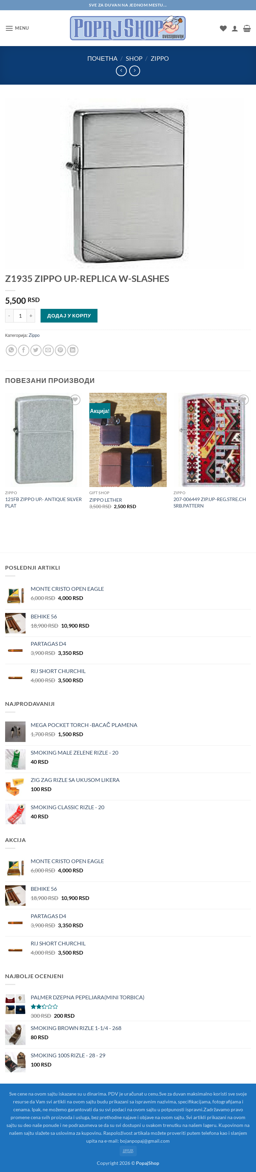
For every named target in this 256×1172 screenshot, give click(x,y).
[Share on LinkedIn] (72, 350)
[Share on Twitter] (36, 350)
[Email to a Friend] (48, 350)
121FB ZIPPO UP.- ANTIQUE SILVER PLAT (43, 502)
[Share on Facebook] (23, 350)
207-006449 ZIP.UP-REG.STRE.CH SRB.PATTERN (210, 502)
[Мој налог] (234, 28)
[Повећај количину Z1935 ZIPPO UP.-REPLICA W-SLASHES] (31, 316)
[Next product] (121, 71)
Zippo (160, 58)
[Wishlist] (223, 28)
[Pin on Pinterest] (60, 350)
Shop (134, 58)
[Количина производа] (20, 316)
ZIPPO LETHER (105, 500)
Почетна (102, 58)
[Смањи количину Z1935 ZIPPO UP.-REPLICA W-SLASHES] (9, 316)
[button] (17, 28)
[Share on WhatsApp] (11, 350)
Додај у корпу (69, 315)
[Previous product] (134, 71)
